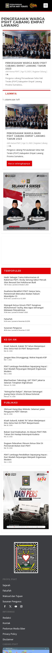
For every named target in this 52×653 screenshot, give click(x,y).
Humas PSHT (14, 71)
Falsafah (8, 319)
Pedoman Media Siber (14, 628)
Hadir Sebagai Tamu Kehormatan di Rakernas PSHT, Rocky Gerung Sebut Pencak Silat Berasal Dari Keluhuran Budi (25, 280)
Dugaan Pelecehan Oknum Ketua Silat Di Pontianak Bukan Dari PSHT (23, 444)
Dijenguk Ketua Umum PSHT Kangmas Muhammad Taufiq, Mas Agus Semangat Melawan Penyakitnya (24, 307)
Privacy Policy (10, 633)
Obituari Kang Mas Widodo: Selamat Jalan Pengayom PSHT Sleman (24, 410)
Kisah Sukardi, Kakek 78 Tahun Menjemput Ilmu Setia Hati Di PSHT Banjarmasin (24, 347)
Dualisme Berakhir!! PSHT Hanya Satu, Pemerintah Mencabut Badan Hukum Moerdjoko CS (22, 293)
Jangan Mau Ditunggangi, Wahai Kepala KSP (25, 357)
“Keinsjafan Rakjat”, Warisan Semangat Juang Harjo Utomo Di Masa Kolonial (23, 392)
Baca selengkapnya (19, 163)
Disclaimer (8, 639)
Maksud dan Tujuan (13, 596)
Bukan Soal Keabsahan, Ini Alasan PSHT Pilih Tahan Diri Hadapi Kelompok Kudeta (25, 433)
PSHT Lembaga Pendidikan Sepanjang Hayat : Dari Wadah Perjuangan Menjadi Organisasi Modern (26, 369)
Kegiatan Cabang (39, 71)
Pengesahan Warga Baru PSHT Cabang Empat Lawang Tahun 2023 (26, 66)
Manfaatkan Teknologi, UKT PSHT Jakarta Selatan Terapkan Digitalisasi (24, 381)
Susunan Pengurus (13, 328)
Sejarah (6, 585)
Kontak (6, 623)
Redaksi (7, 617)
